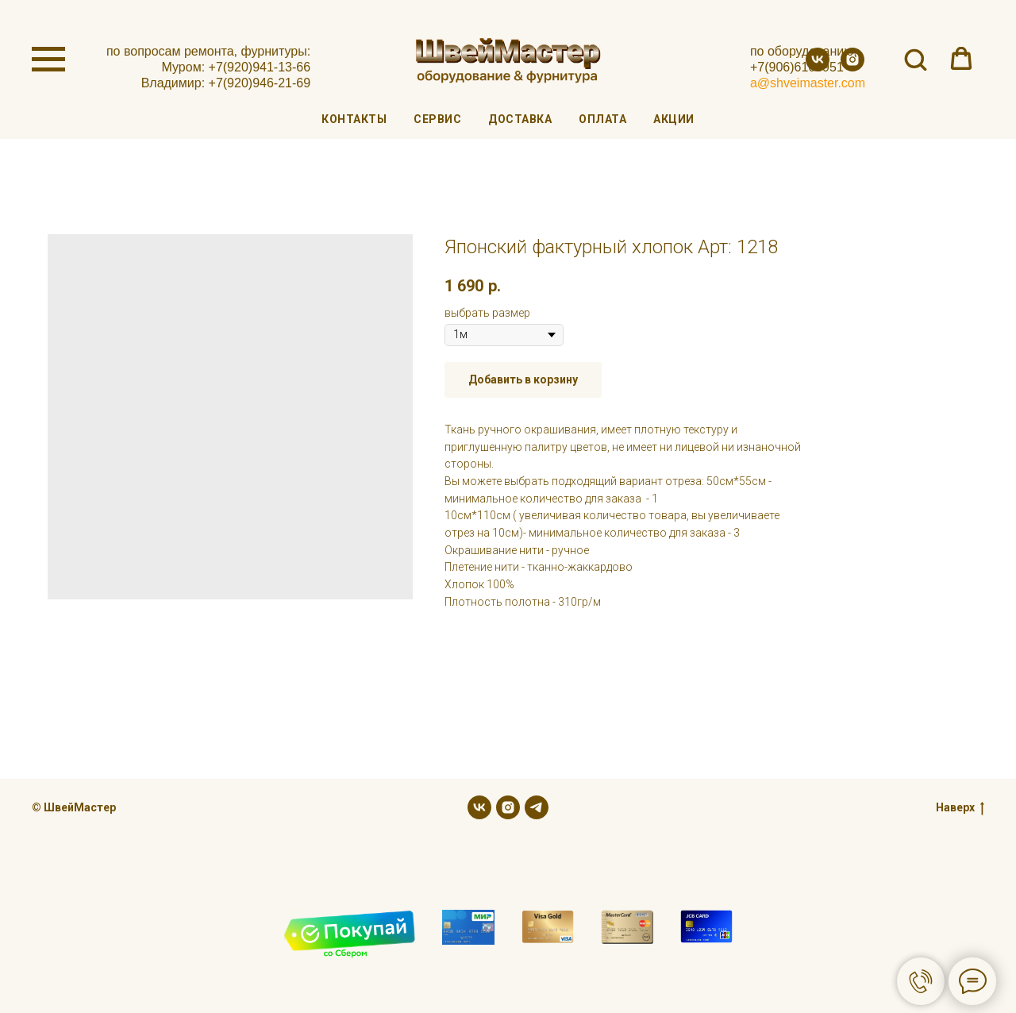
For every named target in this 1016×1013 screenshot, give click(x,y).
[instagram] (852, 67)
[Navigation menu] (48, 59)
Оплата (602, 119)
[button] (915, 59)
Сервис (437, 119)
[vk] (817, 67)
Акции (674, 119)
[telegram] (536, 807)
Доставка (520, 119)
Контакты (354, 119)
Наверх (960, 808)
